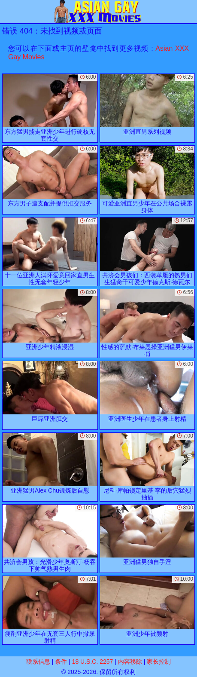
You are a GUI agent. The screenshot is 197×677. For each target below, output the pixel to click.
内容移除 (130, 661)
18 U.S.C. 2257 (92, 661)
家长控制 (159, 661)
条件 (61, 661)
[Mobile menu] (8, 11)
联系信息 (38, 661)
